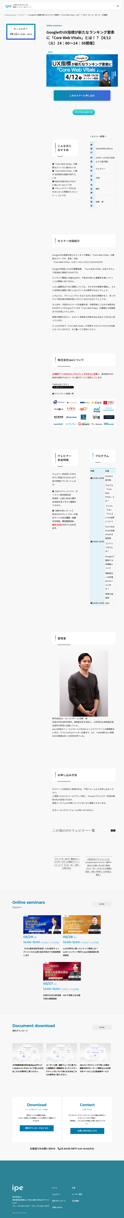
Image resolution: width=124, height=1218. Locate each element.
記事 (73, 1150)
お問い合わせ (57, 1170)
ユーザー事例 (77, 1157)
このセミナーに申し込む (82, 95)
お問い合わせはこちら (87, 1093)
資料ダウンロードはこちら (36, 1090)
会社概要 (75, 1163)
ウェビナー (23, 15)
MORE (102, 905)
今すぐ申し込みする (84, 112)
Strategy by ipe (11, 15)
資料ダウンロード (59, 1163)
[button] (114, 831)
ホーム (54, 1150)
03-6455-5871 (68, 1111)
